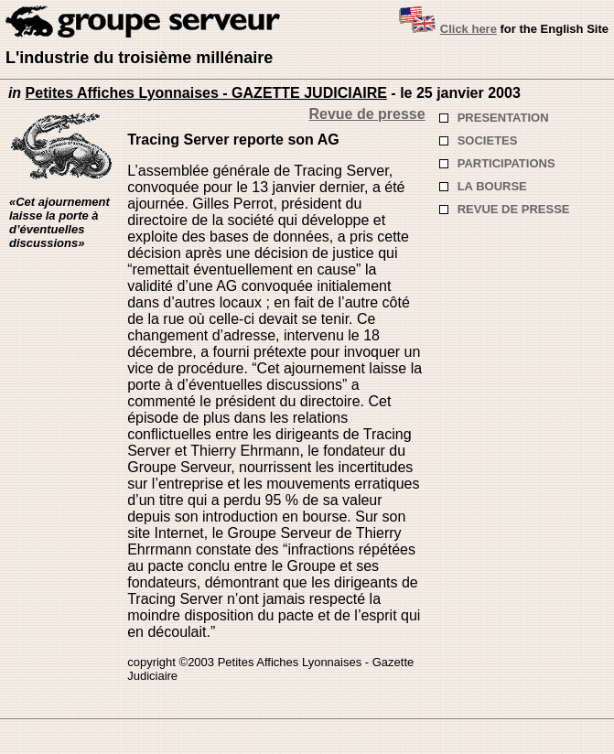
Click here (468, 29)
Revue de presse (366, 114)
